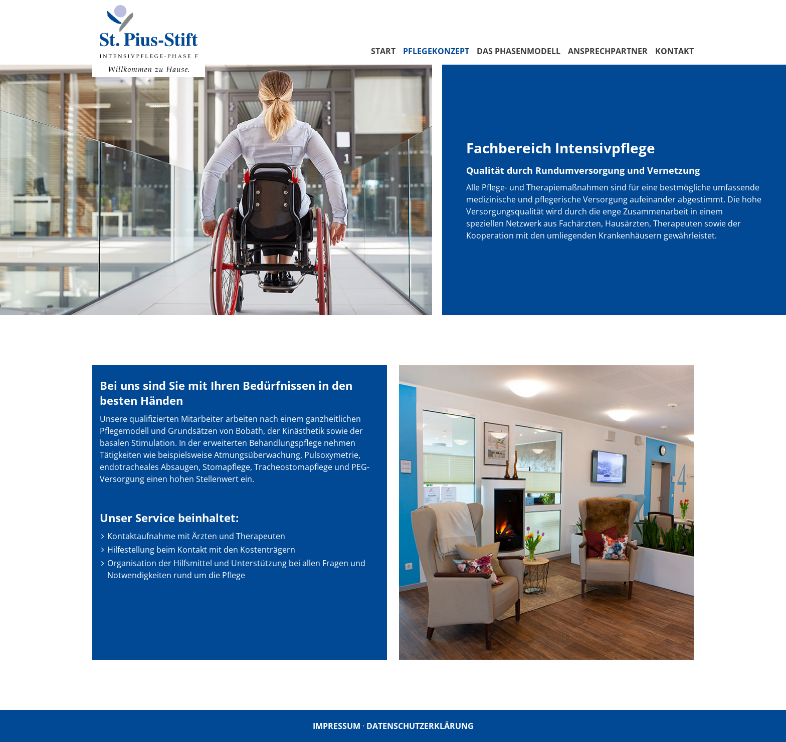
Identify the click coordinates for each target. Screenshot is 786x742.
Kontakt (674, 51)
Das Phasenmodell (518, 51)
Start (383, 51)
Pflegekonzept (436, 51)
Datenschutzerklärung (420, 725)
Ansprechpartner (608, 51)
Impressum (336, 725)
